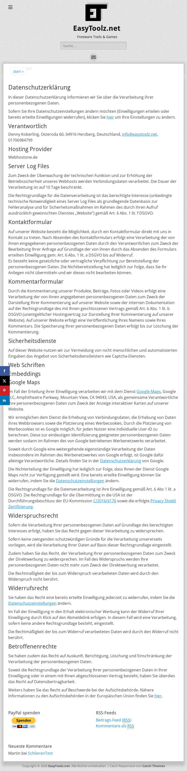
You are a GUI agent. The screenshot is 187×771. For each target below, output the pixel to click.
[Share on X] (5, 381)
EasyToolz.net (96, 28)
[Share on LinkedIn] (5, 400)
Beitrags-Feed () (113, 720)
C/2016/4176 (104, 501)
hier (110, 117)
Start (18, 71)
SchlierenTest (40, 753)
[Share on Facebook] (5, 371)
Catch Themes (153, 766)
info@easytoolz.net (139, 134)
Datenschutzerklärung (120, 460)
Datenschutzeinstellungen (80, 480)
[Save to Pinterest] (5, 390)
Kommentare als (115, 726)
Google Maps (149, 391)
